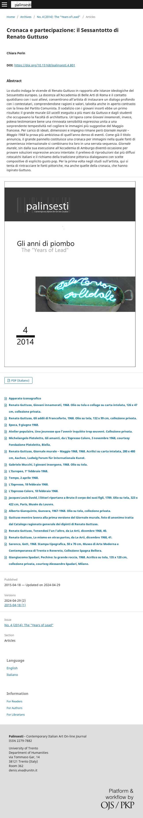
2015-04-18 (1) (15, 605)
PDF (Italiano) (20, 380)
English (12, 668)
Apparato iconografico (25, 398)
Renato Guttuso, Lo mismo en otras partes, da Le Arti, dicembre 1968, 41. (60, 537)
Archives (25, 17)
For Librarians (16, 714)
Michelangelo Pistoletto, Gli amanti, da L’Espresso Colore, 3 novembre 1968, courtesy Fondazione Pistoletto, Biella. (69, 441)
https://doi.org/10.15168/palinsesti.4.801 (44, 65)
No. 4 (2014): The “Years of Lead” (58, 17)
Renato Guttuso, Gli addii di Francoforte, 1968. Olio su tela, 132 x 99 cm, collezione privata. (73, 418)
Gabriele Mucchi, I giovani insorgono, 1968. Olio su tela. (48, 464)
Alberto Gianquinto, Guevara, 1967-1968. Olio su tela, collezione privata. (60, 511)
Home (11, 17)
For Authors (14, 708)
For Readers (14, 701)
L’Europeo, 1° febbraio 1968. (28, 471)
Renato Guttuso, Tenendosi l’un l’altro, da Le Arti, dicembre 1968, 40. (58, 531)
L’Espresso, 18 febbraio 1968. (29, 484)
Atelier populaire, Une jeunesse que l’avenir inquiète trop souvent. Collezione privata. (71, 431)
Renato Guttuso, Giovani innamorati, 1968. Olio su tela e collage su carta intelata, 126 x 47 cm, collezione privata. (73, 408)
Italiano (12, 675)
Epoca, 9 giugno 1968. (24, 425)
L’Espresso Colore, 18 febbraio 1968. (33, 491)
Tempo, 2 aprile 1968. (24, 478)
